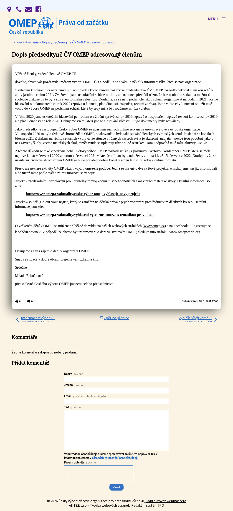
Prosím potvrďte (80, 462)
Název (73, 374)
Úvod (18, 42)
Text (72, 407)
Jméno (74, 385)
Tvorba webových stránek (110, 505)
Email (85, 396)
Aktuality (31, 42)
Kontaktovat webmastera (166, 500)
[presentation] (98, 483)
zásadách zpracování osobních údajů (115, 458)
